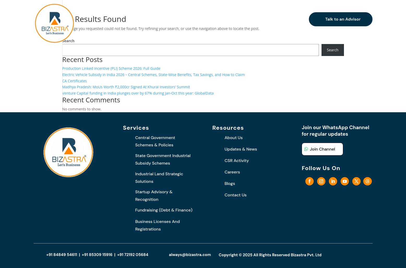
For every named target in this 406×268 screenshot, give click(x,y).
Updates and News (217, 19)
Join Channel (322, 149)
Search (332, 49)
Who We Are (143, 19)
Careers (255, 19)
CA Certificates (74, 80)
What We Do (174, 19)
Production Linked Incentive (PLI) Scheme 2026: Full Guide (111, 68)
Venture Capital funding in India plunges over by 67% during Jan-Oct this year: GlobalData (138, 93)
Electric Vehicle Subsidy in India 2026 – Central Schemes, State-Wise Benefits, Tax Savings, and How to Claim (153, 74)
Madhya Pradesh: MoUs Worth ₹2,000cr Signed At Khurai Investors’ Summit (126, 86)
